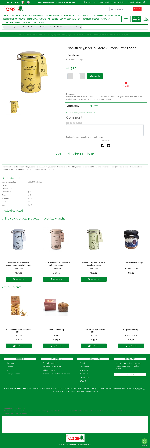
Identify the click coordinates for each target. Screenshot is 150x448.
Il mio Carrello (85, 374)
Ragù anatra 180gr (131, 330)
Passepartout (85, 445)
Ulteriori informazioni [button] (11, 178)
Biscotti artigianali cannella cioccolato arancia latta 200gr (19, 264)
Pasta (5, 15)
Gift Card (105, 19)
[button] (137, 9)
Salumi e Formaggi (54, 15)
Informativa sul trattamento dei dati (56, 374)
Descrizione (70, 94)
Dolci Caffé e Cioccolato (14, 19)
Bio (79, 19)
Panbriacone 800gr (56, 330)
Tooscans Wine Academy (33, 23)
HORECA (126, 19)
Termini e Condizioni (50, 363)
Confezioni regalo (91, 19)
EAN (68, 60)
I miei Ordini (84, 377)
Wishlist (139, 2)
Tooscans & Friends (11, 23)
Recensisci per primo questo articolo (80, 113)
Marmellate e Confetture (108, 15)
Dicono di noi (104, 2)
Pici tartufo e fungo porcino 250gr (94, 331)
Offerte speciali (136, 19)
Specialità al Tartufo (36, 19)
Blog (95, 2)
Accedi (87, 2)
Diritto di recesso (49, 370)
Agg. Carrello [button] (18, 279)
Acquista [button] (95, 76)
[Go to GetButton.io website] (144, 445)
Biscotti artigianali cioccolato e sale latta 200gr (56, 264)
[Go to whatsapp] (144, 441)
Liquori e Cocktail (68, 19)
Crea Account (85, 367)
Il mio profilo (84, 370)
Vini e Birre (53, 19)
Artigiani (113, 2)
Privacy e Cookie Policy (52, 367)
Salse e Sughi (21, 15)
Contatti (131, 2)
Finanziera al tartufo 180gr (131, 263)
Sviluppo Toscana (13, 374)
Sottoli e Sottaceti (72, 15)
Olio (12, 15)
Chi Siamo (122, 2)
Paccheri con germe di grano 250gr (18, 331)
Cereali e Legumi (36, 15)
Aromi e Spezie (89, 15)
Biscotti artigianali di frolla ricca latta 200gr (93, 264)
